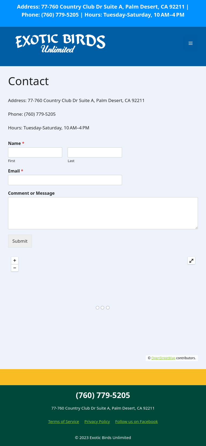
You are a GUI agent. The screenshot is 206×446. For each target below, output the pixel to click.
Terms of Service (63, 421)
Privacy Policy (97, 421)
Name (16, 143)
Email (15, 171)
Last (71, 161)
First (11, 161)
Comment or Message (31, 193)
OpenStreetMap (163, 358)
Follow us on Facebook (136, 421)
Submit (20, 241)
